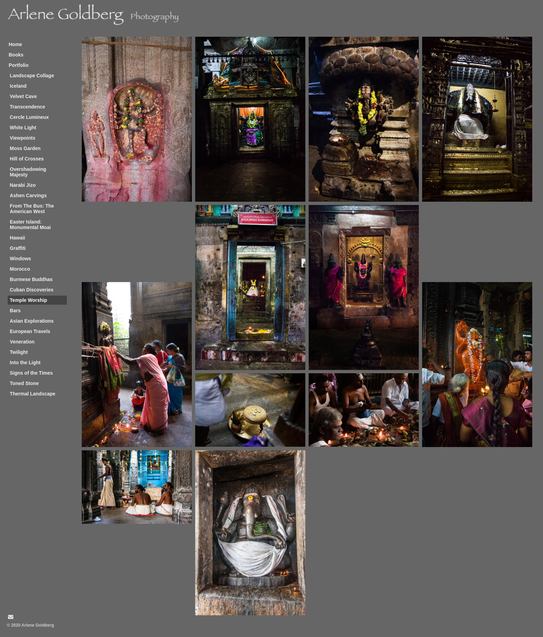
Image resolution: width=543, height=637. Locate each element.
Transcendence (27, 107)
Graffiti (18, 248)
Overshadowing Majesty (28, 171)
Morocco (20, 269)
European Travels (30, 331)
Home (15, 44)
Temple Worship (28, 300)
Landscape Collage (32, 75)
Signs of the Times (31, 373)
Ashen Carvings (28, 195)
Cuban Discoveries (31, 290)
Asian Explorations (32, 321)
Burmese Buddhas (31, 279)
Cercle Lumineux (29, 117)
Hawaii (17, 238)
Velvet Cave (23, 96)
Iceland (18, 86)
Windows (20, 258)
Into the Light (25, 362)
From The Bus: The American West (32, 208)
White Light (23, 127)
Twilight (19, 352)
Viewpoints (22, 138)
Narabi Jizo (23, 185)
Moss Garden (25, 148)
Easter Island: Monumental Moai (30, 224)
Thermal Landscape (32, 393)
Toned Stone (24, 383)
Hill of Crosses (27, 159)
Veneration (22, 341)
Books (16, 55)
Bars (15, 310)
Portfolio (19, 65)
